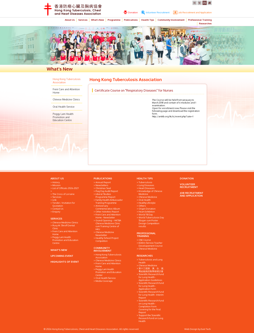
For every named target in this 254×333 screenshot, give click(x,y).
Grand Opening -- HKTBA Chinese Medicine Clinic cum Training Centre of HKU (108, 225)
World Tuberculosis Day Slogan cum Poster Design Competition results (151, 222)
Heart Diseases (147, 188)
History (56, 182)
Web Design (190, 329)
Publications (131, 19)
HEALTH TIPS (145, 178)
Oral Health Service (63, 106)
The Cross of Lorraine (63, 194)
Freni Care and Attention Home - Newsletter (108, 216)
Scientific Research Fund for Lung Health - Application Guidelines (151, 277)
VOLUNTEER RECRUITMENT (189, 186)
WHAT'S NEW (59, 250)
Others (142, 205)
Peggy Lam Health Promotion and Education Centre (63, 117)
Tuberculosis (145, 182)
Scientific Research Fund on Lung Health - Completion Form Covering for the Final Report (151, 306)
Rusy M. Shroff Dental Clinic (63, 227)
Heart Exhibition (147, 211)
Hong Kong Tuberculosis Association (108, 256)
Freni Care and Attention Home (64, 233)
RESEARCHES (145, 255)
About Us (70, 19)
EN (204, 2)
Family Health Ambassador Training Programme (109, 201)
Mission (56, 185)
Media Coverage (104, 281)
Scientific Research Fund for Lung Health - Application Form (151, 286)
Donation (131, 12)
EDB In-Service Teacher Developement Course (151, 244)
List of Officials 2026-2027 (65, 188)
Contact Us (57, 208)
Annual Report (103, 182)
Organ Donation (147, 208)
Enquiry (56, 211)
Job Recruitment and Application (192, 12)
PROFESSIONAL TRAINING (146, 235)
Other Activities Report (107, 211)
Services (82, 19)
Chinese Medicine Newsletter (105, 233)
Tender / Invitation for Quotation (63, 204)
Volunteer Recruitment (155, 12)
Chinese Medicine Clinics (66, 99)
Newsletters (102, 185)
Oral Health (145, 199)
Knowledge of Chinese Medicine (150, 192)
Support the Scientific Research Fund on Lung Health (151, 318)
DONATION (187, 178)
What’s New (97, 19)
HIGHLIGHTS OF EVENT (65, 261)
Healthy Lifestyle (147, 202)
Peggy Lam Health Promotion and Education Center (108, 272)
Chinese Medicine (148, 197)
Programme (114, 19)
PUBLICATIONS (103, 178)
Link (54, 199)
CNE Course (145, 239)
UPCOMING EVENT (62, 255)
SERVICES (56, 218)
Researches (205, 23)
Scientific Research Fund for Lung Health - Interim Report (151, 294)
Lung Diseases (146, 185)
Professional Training (200, 19)
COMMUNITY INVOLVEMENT (103, 249)
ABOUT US (57, 178)
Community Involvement (171, 19)
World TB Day (146, 214)
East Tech (206, 329)
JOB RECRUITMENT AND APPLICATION (191, 194)
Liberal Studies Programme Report (105, 195)
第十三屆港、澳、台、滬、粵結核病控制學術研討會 (152, 270)
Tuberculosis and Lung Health (150, 261)
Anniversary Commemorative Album (108, 207)
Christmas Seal (103, 188)
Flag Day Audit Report (107, 191)
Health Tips (147, 19)
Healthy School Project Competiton (107, 239)
